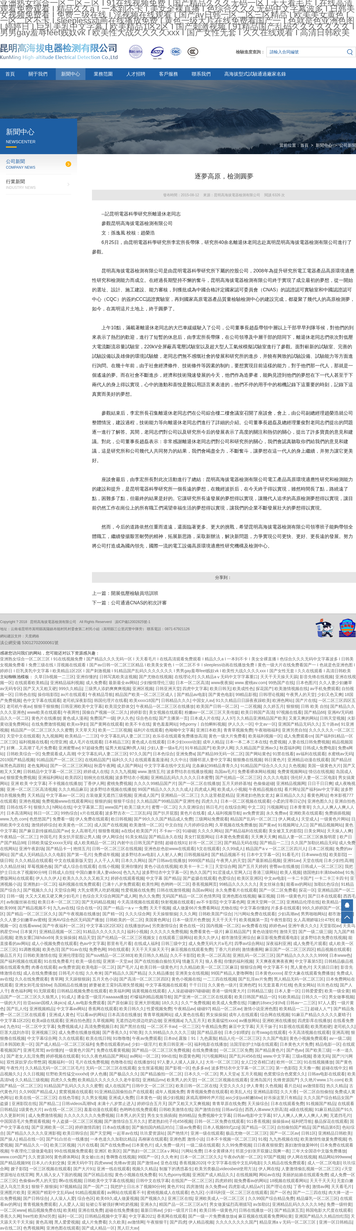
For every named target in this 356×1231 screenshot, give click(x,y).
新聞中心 (70, 73)
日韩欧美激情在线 (39, 955)
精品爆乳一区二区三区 (317, 1198)
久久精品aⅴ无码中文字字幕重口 (227, 676)
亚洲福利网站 (50, 777)
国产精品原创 (209, 1032)
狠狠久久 (42, 807)
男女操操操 (216, 1014)
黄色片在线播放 (46, 718)
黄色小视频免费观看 (308, 1038)
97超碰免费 (92, 747)
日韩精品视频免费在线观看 (82, 991)
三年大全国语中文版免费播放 (319, 1151)
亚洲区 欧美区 (107, 1151)
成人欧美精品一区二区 (94, 842)
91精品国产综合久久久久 (263, 765)
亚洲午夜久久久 (302, 925)
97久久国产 (140, 753)
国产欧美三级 (317, 1050)
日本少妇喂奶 (236, 1032)
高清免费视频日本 (101, 1026)
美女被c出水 (92, 1157)
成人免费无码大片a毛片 (210, 943)
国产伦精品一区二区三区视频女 (126, 937)
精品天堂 (86, 937)
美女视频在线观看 (165, 712)
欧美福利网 (119, 991)
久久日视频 (33, 1074)
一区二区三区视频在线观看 (223, 1079)
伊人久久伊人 (48, 878)
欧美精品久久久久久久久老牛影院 (109, 1079)
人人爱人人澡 (71, 1204)
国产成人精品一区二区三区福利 (65, 1044)
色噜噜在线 (121, 1062)
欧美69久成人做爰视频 (117, 1198)
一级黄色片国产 (79, 1050)
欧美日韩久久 (131, 1008)
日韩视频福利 (196, 854)
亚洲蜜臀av (69, 747)
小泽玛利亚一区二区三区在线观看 (236, 1192)
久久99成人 (233, 848)
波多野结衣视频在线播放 (113, 789)
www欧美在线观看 (44, 712)
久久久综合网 (137, 913)
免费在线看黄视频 (113, 1050)
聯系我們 (201, 73)
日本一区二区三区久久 (201, 1157)
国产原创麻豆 (119, 1002)
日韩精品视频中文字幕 (105, 1216)
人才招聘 (135, 73)
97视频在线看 (289, 712)
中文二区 (256, 807)
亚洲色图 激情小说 (186, 1139)
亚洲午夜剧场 (31, 848)
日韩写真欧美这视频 (118, 676)
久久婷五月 (273, 706)
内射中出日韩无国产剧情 (140, 842)
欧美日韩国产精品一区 (255, 996)
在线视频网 (246, 1174)
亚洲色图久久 (319, 801)
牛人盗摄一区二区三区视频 (77, 1121)
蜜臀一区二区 (164, 807)
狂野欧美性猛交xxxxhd (67, 1074)
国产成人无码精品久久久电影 (38, 854)
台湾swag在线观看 (268, 1032)
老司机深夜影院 (77, 700)
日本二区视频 (320, 848)
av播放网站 (249, 1020)
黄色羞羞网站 (164, 724)
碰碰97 (203, 1008)
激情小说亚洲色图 (260, 1008)
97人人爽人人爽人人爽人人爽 (300, 1115)
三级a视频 (301, 1056)
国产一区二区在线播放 (199, 783)
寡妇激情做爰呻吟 (301, 1145)
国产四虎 (178, 1222)
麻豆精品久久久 (290, 795)
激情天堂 (287, 931)
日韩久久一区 (313, 996)
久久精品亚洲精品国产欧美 (261, 718)
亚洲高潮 (340, 1032)
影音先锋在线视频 (316, 676)
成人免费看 (96, 682)
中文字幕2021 (142, 1216)
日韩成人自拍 (60, 872)
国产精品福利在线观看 (245, 830)
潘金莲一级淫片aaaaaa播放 (102, 996)
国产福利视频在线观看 (21, 961)
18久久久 (170, 1002)
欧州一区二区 (288, 1062)
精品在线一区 (31, 1139)
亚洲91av (291, 860)
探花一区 (307, 890)
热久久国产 (200, 872)
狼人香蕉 (213, 961)
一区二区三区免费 (236, 1050)
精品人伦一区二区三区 (239, 1038)
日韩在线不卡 (19, 807)
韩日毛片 (214, 807)
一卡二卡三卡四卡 (331, 878)
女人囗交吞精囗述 (257, 1062)
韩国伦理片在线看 (110, 700)
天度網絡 (32, 636)
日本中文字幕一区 (263, 854)
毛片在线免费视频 (92, 1062)
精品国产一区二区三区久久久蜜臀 (42, 730)
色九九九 (131, 872)
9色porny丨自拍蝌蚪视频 (202, 724)
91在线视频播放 (318, 1062)
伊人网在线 (268, 1168)
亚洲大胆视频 (146, 1002)
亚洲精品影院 (265, 1091)
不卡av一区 (169, 830)
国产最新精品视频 (264, 860)
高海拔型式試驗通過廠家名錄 (255, 73)
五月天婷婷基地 (236, 783)
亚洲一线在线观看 (113, 1168)
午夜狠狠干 (157, 1222)
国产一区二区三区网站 (71, 765)
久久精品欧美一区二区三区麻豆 (209, 967)
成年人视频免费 (169, 1091)
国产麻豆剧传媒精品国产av (44, 830)
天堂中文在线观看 (23, 736)
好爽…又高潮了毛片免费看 (31, 747)
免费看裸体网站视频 (256, 771)
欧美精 (69, 1210)
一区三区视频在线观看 (50, 1168)
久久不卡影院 (182, 955)
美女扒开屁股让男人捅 (79, 836)
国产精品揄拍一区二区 (161, 1074)
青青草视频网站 (157, 1014)
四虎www (103, 1162)
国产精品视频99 (15, 1162)
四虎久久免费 (63, 1079)
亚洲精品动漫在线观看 (308, 759)
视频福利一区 (60, 1062)
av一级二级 (339, 1038)
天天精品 (35, 795)
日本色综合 (163, 753)
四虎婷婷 (223, 1180)
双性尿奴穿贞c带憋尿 (26, 1062)
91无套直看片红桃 (275, 985)
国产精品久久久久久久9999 (301, 955)
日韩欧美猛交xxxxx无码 (49, 842)
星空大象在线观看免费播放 (309, 973)
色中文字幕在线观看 (42, 700)
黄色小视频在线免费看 (135, 1174)
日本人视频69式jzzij (221, 1127)
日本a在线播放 (116, 1127)
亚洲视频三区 (43, 1032)
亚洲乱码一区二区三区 (253, 955)
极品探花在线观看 (331, 1121)
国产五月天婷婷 (252, 866)
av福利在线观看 (310, 753)
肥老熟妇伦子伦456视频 (170, 1121)
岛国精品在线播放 (70, 985)
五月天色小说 (104, 979)
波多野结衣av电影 (138, 854)
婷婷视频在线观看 (62, 1056)
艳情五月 (81, 848)
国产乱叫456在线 (245, 1056)
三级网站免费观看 (211, 819)
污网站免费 (191, 1151)
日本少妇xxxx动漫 (183, 742)
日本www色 (340, 955)
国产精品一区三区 (258, 1127)
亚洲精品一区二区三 (179, 795)
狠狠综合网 (250, 967)
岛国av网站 (202, 890)
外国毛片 (48, 836)
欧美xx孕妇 (77, 724)
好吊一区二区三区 (205, 842)
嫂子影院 (19, 1168)
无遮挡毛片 (340, 1115)
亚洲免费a (185, 753)
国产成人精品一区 (98, 1228)
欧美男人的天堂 (181, 1079)
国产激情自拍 (207, 1109)
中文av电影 (274, 878)
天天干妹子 (266, 1026)
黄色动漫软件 (264, 931)
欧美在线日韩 (98, 1038)
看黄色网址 (317, 795)
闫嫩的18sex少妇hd (266, 1002)
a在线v (127, 830)
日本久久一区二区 (200, 1074)
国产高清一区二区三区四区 (144, 979)
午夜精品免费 (213, 1026)
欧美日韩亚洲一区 (175, 1044)
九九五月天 (195, 1020)
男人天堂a (229, 1074)
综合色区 (85, 1198)
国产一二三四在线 (309, 1192)
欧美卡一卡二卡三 (196, 866)
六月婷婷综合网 (198, 825)
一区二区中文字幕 (38, 1026)
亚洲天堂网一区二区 (265, 902)
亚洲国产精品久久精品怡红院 (322, 1216)
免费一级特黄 (339, 1204)
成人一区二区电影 (324, 1162)
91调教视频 (29, 949)
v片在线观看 (91, 813)
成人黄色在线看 (189, 1014)
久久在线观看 (70, 1038)
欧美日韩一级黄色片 (158, 967)
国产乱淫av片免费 (255, 979)
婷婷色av (277, 925)
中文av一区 (265, 724)
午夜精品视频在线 (265, 789)
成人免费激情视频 (44, 1115)
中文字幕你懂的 (254, 908)
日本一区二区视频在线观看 (245, 801)
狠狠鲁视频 (108, 830)
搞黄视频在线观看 (148, 991)
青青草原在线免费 (228, 1103)
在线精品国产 (97, 759)
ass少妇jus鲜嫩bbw (243, 1097)
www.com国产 (13, 1157)
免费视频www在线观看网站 (67, 801)
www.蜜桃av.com (250, 682)
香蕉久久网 (10, 1216)
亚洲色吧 (247, 985)
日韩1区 (308, 1133)
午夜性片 (15, 1068)
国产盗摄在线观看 (199, 878)
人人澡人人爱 (62, 1198)
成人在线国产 (117, 1085)
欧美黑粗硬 (321, 1026)
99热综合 (69, 813)
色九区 (197, 1192)
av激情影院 (313, 1085)
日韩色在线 (25, 694)
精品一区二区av (226, 1008)
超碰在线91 (176, 842)
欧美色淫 (50, 949)
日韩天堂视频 (332, 718)
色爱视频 (277, 742)
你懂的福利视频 (238, 961)
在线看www (29, 925)
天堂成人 (309, 819)
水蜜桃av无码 (340, 753)
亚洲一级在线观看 (207, 1133)
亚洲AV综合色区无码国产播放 (75, 919)
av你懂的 (54, 1050)
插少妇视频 (173, 1097)
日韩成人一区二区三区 (321, 866)
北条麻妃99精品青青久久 (215, 765)
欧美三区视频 (62, 1145)
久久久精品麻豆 (73, 789)
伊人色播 (98, 1074)
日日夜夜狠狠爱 (267, 1145)
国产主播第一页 (173, 718)
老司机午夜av (19, 706)
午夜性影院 (280, 919)
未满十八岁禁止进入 (116, 1103)
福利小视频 (137, 931)
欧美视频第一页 (253, 919)
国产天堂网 (100, 1133)
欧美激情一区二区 (146, 825)
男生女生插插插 (161, 1115)
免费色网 (97, 949)
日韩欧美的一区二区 (124, 919)
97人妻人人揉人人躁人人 (180, 1062)
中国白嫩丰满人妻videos (98, 872)
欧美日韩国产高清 (257, 712)
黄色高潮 (44, 1222)
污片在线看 (87, 1145)
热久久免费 (149, 896)
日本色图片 (306, 682)
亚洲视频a (172, 1020)
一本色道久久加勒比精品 (113, 1139)
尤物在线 (229, 908)
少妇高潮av (288, 913)
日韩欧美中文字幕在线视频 (109, 1180)
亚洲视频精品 (41, 1008)
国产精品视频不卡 (227, 854)
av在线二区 (10, 1228)
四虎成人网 (204, 789)
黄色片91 (175, 1186)
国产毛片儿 (127, 967)
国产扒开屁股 (165, 813)
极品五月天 (10, 955)
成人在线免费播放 (39, 973)
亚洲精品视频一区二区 (60, 931)
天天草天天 (85, 730)
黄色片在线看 (192, 813)
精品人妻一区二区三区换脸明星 (307, 836)
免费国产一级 (102, 718)
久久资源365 (40, 1157)
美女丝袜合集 (271, 884)
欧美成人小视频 (232, 789)
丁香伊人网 (94, 783)
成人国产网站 (129, 765)
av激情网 (136, 1222)
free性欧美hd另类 (39, 1216)
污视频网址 (277, 807)
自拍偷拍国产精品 (293, 1127)
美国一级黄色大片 (324, 765)
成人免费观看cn (298, 736)
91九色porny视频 (174, 1174)
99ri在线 (169, 1056)
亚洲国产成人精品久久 (213, 1174)
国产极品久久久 (123, 1074)
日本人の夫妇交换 (48, 1162)
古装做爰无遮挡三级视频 (108, 795)
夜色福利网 (21, 991)
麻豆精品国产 (237, 931)
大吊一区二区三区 (222, 1062)
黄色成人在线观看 (148, 742)
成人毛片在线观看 (85, 742)
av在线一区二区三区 (63, 1109)
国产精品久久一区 (31, 1145)
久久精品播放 (160, 973)
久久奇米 (94, 973)
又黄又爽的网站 (303, 718)
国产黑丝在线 (132, 1026)
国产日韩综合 (35, 1198)
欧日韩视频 (121, 819)
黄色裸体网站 (66, 1157)
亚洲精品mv (153, 1079)
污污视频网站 (214, 1056)
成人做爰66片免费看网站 (195, 908)
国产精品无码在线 (240, 842)
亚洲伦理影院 (70, 955)
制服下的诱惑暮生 (176, 1168)
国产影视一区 (177, 1068)
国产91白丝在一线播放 (67, 1139)
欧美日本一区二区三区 (59, 902)
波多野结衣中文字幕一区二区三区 (242, 1068)
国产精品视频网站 (326, 825)
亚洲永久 (148, 1204)
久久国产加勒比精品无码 (313, 842)
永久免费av (276, 813)
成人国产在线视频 (110, 825)
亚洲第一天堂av (117, 961)
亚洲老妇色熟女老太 (255, 795)
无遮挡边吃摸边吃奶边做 (138, 1020)
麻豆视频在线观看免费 (191, 949)
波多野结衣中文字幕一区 (164, 872)
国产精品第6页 (326, 1127)
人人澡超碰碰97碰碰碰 (189, 991)
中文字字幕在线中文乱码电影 (234, 1162)
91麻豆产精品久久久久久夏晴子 (320, 1014)
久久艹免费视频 (195, 1002)
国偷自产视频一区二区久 (105, 712)
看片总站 (292, 1085)
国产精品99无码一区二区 (220, 753)
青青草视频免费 (237, 730)
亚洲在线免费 (90, 1210)
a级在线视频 (301, 1109)
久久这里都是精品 (217, 795)
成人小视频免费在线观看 (54, 943)
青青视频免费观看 (39, 1204)
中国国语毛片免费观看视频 (25, 1121)
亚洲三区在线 (180, 1198)
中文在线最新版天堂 (73, 860)
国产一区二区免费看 (277, 890)
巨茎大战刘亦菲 (14, 1032)
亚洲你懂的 (86, 676)
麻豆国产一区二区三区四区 (290, 949)
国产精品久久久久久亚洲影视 (34, 1133)
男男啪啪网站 (313, 913)
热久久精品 (336, 1085)
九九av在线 (63, 908)
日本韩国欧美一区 (16, 1044)
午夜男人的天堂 (300, 694)
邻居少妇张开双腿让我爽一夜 (263, 1151)
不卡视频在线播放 (65, 783)
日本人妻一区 (286, 991)
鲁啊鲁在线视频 (120, 1157)
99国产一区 (148, 1157)
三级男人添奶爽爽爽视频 (107, 688)
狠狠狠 (292, 706)
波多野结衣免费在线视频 (323, 937)
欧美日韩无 (220, 688)
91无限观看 (44, 991)
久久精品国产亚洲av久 (256, 747)
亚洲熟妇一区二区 (39, 884)
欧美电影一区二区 (98, 967)
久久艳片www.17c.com (321, 1079)
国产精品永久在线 (165, 836)
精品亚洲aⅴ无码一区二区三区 (288, 1222)
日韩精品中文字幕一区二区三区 (52, 771)
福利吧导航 (301, 1121)
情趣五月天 (192, 961)
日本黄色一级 (148, 1097)
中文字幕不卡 (275, 967)
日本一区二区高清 (192, 682)
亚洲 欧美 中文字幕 (28, 783)
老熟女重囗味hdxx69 (34, 937)
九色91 (13, 1026)
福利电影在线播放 (210, 1044)
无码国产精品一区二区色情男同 (191, 896)
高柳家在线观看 (152, 1139)
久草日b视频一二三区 (54, 676)
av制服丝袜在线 (21, 902)
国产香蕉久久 (114, 1032)
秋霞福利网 (289, 747)
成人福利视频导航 (224, 813)
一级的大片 (10, 1002)
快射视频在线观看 (177, 902)
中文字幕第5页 (308, 961)
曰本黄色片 (142, 1145)
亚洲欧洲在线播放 (278, 1020)
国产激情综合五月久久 (125, 1121)
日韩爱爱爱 (311, 991)
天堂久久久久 (231, 1085)
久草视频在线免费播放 (236, 825)
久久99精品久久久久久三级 (169, 1032)
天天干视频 (160, 908)
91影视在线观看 (294, 1026)
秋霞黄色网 (189, 1056)
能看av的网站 (299, 884)
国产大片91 (84, 1168)
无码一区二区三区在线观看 (111, 1068)
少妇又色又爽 (329, 694)
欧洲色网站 (282, 700)
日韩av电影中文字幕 (252, 1115)
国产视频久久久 (37, 890)
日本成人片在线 (204, 718)
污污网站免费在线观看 (254, 913)
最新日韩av (151, 1210)
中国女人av (203, 700)
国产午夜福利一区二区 (63, 925)
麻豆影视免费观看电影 (277, 937)
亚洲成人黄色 (61, 1014)
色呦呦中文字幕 (179, 730)
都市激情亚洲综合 (238, 937)
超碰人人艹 (320, 1008)
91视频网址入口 (293, 825)
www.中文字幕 (276, 1056)
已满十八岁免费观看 (121, 884)
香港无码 (321, 1056)
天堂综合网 (225, 866)
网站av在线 (269, 1174)
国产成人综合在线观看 (75, 866)
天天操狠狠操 (164, 913)
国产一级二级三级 (315, 931)
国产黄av (267, 825)
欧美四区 (73, 777)
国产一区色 (280, 1192)
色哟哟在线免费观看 (138, 1109)
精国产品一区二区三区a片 (183, 1204)
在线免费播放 (204, 1050)
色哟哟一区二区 (175, 884)
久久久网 (187, 913)
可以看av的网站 (91, 1014)
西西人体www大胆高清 (266, 1109)
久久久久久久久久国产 (236, 1222)
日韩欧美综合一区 (23, 753)
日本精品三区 (116, 742)
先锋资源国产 (285, 1079)
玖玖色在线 (327, 985)
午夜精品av (184, 1008)
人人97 (227, 718)
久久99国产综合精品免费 (271, 1198)
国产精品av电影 (191, 694)
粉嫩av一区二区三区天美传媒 (212, 712)
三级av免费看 (188, 1127)
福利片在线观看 (148, 730)
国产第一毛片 (79, 854)
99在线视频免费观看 (73, 1151)
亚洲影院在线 (24, 1103)
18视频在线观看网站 (289, 1180)
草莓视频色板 (39, 866)
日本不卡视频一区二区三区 (231, 1139)
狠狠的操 (103, 801)
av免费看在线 (254, 925)
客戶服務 (168, 73)
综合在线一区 (88, 908)
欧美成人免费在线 (228, 1002)
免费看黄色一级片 (206, 931)
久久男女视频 (94, 1097)
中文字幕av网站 (71, 1008)
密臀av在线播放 (284, 866)
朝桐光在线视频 (98, 777)
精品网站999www (334, 1157)
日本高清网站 (19, 813)
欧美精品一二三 (336, 902)
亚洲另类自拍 (294, 730)
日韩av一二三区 (301, 1002)
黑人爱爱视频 (66, 1222)
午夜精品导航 (100, 694)
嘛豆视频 (266, 896)
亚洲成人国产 (146, 795)
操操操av (280, 1121)
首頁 (10, 73)
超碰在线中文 (334, 1068)
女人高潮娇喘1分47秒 (313, 919)
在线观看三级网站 (175, 937)
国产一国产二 (95, 1186)
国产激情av (147, 1162)
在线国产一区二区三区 (192, 1180)
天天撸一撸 (309, 1068)
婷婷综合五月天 (151, 1103)
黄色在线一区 (191, 925)
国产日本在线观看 (324, 896)
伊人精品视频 (200, 1222)
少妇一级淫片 (143, 1044)
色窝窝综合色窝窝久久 (284, 1074)
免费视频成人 (69, 1026)
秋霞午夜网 (104, 765)
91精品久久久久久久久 (104, 931)
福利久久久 (122, 759)
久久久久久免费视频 (168, 931)
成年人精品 (213, 742)
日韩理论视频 (271, 694)
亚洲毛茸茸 (33, 1050)
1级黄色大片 (30, 1109)
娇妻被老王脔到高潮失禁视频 (116, 985)
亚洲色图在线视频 (238, 896)
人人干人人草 (106, 860)
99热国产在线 (281, 682)
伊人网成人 (288, 819)
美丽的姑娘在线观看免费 (305, 1174)
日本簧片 (28, 931)
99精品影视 (246, 694)
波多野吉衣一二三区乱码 (128, 813)
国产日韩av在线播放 (167, 860)
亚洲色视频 (29, 801)
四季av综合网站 (249, 943)
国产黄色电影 (220, 694)
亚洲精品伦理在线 (303, 902)
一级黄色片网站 (334, 819)
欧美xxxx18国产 (144, 700)
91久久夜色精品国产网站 (105, 1056)
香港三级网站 (265, 872)
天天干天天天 (322, 1180)
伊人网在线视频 (301, 1157)
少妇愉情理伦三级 (156, 682)
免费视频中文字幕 (214, 1115)
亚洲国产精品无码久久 (299, 724)
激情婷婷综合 (43, 825)
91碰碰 (189, 830)
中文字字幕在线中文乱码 (167, 765)
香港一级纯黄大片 (228, 991)
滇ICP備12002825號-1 (132, 622)
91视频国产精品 (321, 1103)
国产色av (294, 1050)
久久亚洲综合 (191, 807)
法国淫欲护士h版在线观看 (254, 1044)
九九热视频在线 (283, 1139)
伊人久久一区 (240, 724)
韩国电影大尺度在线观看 (328, 1210)
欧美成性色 (243, 688)
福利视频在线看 (33, 742)
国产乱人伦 (17, 1008)
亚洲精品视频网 (290, 783)
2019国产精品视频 (17, 759)
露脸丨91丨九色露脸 (198, 1038)
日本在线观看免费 (287, 1103)
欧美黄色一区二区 (75, 825)
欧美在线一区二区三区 (35, 1097)
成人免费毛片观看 (309, 943)
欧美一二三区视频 (114, 730)
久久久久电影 (275, 777)
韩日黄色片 (274, 759)
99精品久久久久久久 (238, 884)
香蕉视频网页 (204, 884)
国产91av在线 (74, 949)
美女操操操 (65, 937)
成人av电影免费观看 (86, 1002)
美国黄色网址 (157, 919)
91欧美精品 (288, 996)
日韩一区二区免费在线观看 (219, 1121)
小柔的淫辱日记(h (288, 801)
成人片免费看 (94, 1222)
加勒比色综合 (326, 884)
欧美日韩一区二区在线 (196, 1085)
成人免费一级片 (169, 1145)
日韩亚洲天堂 (167, 688)
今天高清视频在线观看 (138, 902)
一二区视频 (250, 706)
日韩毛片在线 (70, 973)
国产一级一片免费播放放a (212, 1216)
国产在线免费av (115, 1145)
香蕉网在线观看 (102, 1008)
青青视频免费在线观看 (207, 1091)
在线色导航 (68, 1097)
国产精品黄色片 (269, 1050)
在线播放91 (144, 1062)
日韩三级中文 (173, 943)
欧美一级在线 (88, 961)
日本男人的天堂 (130, 1115)
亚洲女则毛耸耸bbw (33, 985)
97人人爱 (326, 1002)
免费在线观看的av (112, 1044)
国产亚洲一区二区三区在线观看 (203, 996)
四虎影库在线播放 (314, 1020)
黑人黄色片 (300, 967)
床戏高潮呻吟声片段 (204, 1097)
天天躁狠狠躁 (77, 979)
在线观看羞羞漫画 (151, 759)
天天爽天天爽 (263, 836)
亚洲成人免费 (121, 1097)
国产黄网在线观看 (106, 724)
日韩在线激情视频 (173, 890)
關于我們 (37, 73)
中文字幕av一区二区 (65, 795)
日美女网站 (314, 830)
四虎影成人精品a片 (246, 1186)
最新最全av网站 (123, 682)
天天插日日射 (325, 967)
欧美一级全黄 (337, 991)
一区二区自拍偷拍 (316, 1091)
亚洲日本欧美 (208, 730)
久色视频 (297, 765)
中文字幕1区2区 (15, 1020)
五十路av (330, 724)
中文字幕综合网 (41, 1038)
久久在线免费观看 (31, 979)
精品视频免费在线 (44, 1210)
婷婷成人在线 (95, 771)
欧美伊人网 (222, 747)
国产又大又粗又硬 (39, 688)
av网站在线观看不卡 (126, 1192)
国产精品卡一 (58, 848)
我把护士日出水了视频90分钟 (137, 1186)
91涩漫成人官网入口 (232, 872)
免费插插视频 (337, 813)
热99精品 (187, 1115)
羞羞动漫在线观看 (100, 1109)
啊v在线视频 (70, 1180)
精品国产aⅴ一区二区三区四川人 (276, 848)
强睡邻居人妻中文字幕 (210, 759)
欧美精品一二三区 (81, 736)
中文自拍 (173, 825)
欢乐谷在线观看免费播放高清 (179, 736)
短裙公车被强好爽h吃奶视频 (112, 1204)
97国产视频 (274, 1157)
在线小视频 (108, 866)
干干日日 (197, 985)
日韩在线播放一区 (255, 1210)
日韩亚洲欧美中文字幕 (81, 706)
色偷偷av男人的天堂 (38, 1180)
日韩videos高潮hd (78, 1103)
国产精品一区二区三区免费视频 (161, 1050)
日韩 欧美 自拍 (314, 706)
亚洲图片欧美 (12, 1192)
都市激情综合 (340, 913)
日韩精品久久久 (175, 700)
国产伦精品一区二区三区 (238, 777)
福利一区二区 (70, 1216)
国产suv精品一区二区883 (109, 955)
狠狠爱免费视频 (21, 777)
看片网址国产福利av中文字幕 (311, 789)
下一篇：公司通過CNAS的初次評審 (129, 602)
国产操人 (8, 1139)
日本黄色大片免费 (296, 1044)
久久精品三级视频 (31, 1079)
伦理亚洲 (58, 742)
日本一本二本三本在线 (246, 742)
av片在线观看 (73, 694)
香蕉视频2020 (192, 1162)
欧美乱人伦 (240, 1091)
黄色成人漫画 (75, 718)
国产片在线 (305, 700)
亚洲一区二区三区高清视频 (31, 789)
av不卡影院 (206, 902)
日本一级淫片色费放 (191, 919)
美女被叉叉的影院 (285, 830)
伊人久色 (125, 718)
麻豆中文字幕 (241, 1026)
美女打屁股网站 (198, 836)
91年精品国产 (197, 747)
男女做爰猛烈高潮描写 (230, 1204)
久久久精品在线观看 (33, 860)
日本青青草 (300, 807)
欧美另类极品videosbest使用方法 (225, 1168)
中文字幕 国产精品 (163, 878)
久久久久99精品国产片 (155, 783)
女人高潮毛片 (83, 830)
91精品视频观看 (90, 1192)
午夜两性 (71, 712)
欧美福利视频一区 (265, 736)
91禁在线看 (283, 753)
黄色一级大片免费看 (227, 736)
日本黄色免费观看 (232, 836)
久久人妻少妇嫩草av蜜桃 (23, 919)
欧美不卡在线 (137, 724)
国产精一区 (112, 913)
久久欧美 (117, 1222)
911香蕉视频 (258, 1121)
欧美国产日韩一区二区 (217, 706)
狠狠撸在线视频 (247, 759)
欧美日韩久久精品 (151, 955)
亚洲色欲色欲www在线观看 (169, 848)
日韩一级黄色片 (291, 896)
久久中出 (178, 759)
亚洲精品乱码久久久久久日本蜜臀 (182, 777)
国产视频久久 (152, 1198)
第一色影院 (286, 1068)
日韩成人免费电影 (319, 747)
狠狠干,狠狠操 (44, 1186)
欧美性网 (150, 884)
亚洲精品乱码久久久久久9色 (298, 1204)
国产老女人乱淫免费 (25, 1056)
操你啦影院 (48, 694)
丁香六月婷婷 (227, 949)
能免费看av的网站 (251, 1180)
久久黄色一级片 (222, 985)
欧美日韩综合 (75, 1133)
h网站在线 (62, 807)
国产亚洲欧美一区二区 (52, 1127)
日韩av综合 (232, 1109)
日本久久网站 (133, 860)
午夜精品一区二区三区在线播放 (165, 706)
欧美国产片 (146, 830)
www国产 (113, 807)
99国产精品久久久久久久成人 (165, 789)
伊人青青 (255, 1085)
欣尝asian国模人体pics (44, 1002)
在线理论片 (184, 676)
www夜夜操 (222, 682)
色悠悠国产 (39, 819)
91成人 (67, 996)
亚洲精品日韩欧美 (334, 1133)
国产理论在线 (278, 1186)
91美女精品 (136, 836)
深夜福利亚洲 (278, 943)
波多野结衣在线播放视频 (189, 771)
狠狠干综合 (123, 801)
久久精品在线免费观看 (284, 1162)
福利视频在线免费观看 (79, 884)
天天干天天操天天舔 (279, 676)
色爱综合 (226, 878)
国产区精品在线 (97, 1174)
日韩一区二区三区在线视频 (117, 848)
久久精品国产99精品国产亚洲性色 (167, 801)
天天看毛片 (341, 1186)
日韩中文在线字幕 (152, 1180)
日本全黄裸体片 (218, 1151)
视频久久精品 (144, 1168)
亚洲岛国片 (260, 1079)
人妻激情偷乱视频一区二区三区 (310, 1168)
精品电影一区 (327, 1044)
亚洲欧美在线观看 (305, 813)
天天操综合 (257, 1103)
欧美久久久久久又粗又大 (85, 878)
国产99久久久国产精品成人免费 (163, 819)
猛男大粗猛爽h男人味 (125, 747)
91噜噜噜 (121, 1038)
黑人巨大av (127, 1228)
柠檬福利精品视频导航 (151, 996)
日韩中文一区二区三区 (152, 1085)
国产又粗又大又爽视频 (189, 1103)
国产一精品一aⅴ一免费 (125, 908)
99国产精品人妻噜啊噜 (232, 973)
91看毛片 (290, 854)
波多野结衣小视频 (131, 777)
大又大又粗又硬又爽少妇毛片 (52, 896)
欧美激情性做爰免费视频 (323, 1139)
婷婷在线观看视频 (127, 878)
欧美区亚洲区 (249, 878)
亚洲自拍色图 (77, 1020)
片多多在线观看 (285, 908)
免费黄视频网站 (291, 771)
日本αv (170, 1038)
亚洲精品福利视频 (66, 682)
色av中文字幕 (92, 943)
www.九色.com (13, 819)
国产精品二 (49, 1103)
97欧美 (135, 1032)
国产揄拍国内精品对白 (152, 1127)
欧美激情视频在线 (291, 688)
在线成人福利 (146, 943)
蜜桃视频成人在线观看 (167, 1192)
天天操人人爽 (339, 830)
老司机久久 (344, 1026)
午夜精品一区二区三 (18, 836)
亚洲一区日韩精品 (335, 1222)
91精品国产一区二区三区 (59, 759)
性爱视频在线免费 (137, 890)
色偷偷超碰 (263, 783)
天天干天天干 (224, 919)
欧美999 (7, 908)
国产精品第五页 (288, 1210)
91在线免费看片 (59, 961)
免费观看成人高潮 (58, 753)
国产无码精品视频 (98, 902)
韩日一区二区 (46, 813)
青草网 (56, 979)
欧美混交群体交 (119, 706)
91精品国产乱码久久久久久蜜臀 (73, 1085)
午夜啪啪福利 (267, 730)
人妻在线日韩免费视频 (309, 742)
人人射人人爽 (169, 854)
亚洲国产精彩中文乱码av (50, 1192)
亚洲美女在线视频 (192, 973)
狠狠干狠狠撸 (46, 706)
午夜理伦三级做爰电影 (31, 1151)
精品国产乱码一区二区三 (253, 819)
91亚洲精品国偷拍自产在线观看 (123, 1091)
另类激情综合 (164, 925)
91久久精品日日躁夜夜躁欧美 (243, 700)
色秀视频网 (33, 1228)
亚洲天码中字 (79, 1162)
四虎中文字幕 (194, 688)
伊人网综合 (112, 836)
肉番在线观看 (43, 967)
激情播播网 (252, 949)
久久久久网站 (210, 830)
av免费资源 (253, 813)
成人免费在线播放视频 (79, 1032)
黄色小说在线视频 (160, 866)
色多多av (200, 1068)
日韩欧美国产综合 (215, 913)
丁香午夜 (301, 1186)
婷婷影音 (138, 712)
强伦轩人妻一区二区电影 (313, 777)
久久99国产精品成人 (38, 1091)
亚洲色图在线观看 (63, 1228)
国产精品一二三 (274, 842)
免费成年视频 (106, 854)
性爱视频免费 (159, 1008)
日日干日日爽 (320, 783)
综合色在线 (146, 718)
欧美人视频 (290, 872)
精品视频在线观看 (333, 949)
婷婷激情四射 (87, 1127)
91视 (262, 1139)
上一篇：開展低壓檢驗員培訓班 (125, 593)
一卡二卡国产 (299, 878)
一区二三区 (189, 1026)
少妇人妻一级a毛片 (165, 747)
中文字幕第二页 (88, 807)
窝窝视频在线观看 (75, 1091)
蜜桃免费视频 (119, 783)
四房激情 (194, 1186)
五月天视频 (251, 1074)
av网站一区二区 (144, 1056)
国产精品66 (314, 712)
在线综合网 (235, 807)
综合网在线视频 (274, 1014)
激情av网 (320, 1186)
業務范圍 (103, 73)
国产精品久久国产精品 (125, 973)
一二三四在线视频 (219, 979)
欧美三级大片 (136, 807)
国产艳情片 (177, 1133)
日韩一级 (15, 896)
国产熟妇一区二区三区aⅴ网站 (151, 1151)
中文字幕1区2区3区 (104, 925)
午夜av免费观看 (146, 1038)
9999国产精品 (201, 860)
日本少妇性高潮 (338, 860)
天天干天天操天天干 (150, 949)
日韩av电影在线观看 (326, 1074)
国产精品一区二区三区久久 (31, 913)
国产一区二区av (284, 1133)
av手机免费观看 (324, 688)
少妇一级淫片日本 (180, 1210)
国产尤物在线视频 (155, 676)
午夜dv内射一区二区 (242, 1157)
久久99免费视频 (236, 1145)
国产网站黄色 (257, 753)
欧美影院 (337, 854)
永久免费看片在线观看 (236, 890)
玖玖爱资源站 (152, 1133)
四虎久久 (209, 801)
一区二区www (13, 1210)
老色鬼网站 (37, 765)
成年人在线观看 (243, 1014)
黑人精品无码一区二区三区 (299, 979)
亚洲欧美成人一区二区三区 (220, 1198)
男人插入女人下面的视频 (58, 1174)
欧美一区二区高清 (213, 955)
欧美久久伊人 (206, 937)
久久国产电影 (275, 1038)
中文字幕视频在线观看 (166, 985)
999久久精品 (70, 688)
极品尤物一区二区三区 (246, 1133)
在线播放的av (137, 925)
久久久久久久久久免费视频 (89, 1115)
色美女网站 (304, 985)
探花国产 (264, 688)
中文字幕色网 (232, 902)
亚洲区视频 (142, 688)
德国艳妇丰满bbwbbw (323, 872)
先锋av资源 (124, 1162)
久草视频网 (103, 1020)
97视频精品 (70, 1186)
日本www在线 (314, 854)
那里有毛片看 (119, 943)
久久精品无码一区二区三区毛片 (54, 1068)
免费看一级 (63, 819)
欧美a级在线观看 (47, 1020)
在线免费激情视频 (48, 724)
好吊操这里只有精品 (282, 1097)
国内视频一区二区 (222, 925)
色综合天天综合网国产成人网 (109, 896)
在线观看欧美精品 (31, 682)
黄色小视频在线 (186, 979)
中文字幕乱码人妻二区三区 (125, 736)
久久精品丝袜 (12, 866)
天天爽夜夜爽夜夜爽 (274, 961)
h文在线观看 (208, 848)
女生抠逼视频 (150, 1068)
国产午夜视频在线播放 (79, 913)
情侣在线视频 (321, 771)
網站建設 (7, 636)
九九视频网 (52, 736)
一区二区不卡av (162, 1026)
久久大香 (288, 1091)
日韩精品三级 (259, 991)
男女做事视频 (341, 996)
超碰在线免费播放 (121, 1210)
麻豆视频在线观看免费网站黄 (265, 1216)
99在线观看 (118, 949)
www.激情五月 (151, 771)
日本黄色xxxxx (268, 973)
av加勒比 (261, 1204)
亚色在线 (168, 1162)
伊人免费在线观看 (92, 819)
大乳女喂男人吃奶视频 (98, 890)
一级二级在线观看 (203, 1145)
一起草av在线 (125, 1133)
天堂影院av (330, 925)
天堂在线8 (312, 860)
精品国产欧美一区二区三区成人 (144, 694)
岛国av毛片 (225, 771)
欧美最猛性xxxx (222, 1020)
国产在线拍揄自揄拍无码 (157, 961)
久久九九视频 (123, 771)
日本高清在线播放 (124, 1014)
